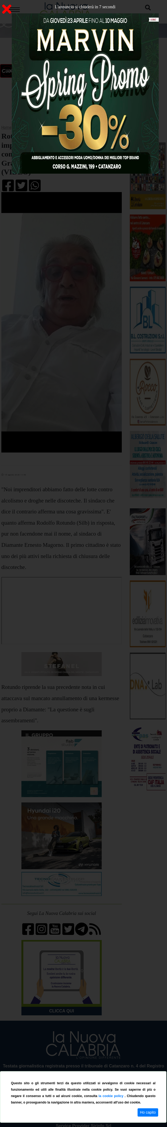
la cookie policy (111, 1096)
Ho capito (148, 1112)
